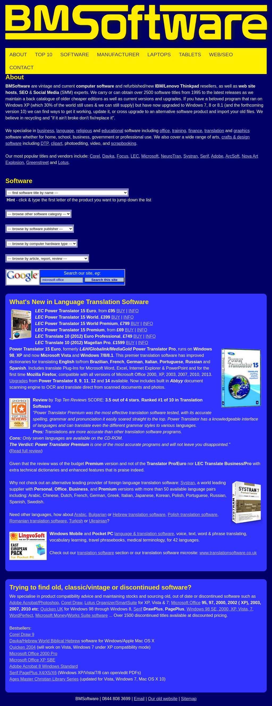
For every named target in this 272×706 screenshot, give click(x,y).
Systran (190, 156)
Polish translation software (192, 514)
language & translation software (144, 533)
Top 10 (43, 54)
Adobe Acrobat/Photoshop (34, 602)
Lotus (63, 162)
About (18, 54)
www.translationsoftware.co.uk (228, 553)
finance (195, 130)
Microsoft (150, 156)
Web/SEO (221, 54)
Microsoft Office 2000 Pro (33, 653)
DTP (45, 143)
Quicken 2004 (22, 647)
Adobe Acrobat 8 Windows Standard (43, 666)
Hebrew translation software (139, 514)
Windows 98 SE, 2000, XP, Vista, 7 (220, 609)
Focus (122, 156)
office (165, 130)
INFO (134, 311)
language (65, 130)
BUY (120, 311)
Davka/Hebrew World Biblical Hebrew (44, 641)
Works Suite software (88, 615)
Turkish (76, 521)
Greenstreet (37, 162)
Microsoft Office (186, 602)
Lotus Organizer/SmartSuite (110, 602)
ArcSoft (232, 156)
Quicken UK (51, 609)
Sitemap (189, 698)
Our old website (162, 698)
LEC (135, 156)
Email (139, 698)
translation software (95, 553)
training (179, 130)
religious (84, 130)
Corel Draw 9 (21, 634)
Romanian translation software (38, 521)
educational (112, 130)
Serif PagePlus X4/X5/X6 (33, 672)
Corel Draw (71, 602)
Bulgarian (97, 514)
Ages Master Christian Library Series (44, 679)
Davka (108, 156)
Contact (21, 67)
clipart (56, 143)
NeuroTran (171, 156)
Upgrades (18, 381)
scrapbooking (123, 143)
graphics (241, 130)
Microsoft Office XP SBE (32, 660)
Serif (204, 156)
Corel (95, 156)
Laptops (159, 54)
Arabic (80, 514)
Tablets (190, 54)
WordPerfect (21, 615)
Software (74, 54)
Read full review (26, 451)
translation (214, 130)
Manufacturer (118, 54)
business (45, 130)
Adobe (217, 156)
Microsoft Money (50, 615)
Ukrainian (98, 521)
